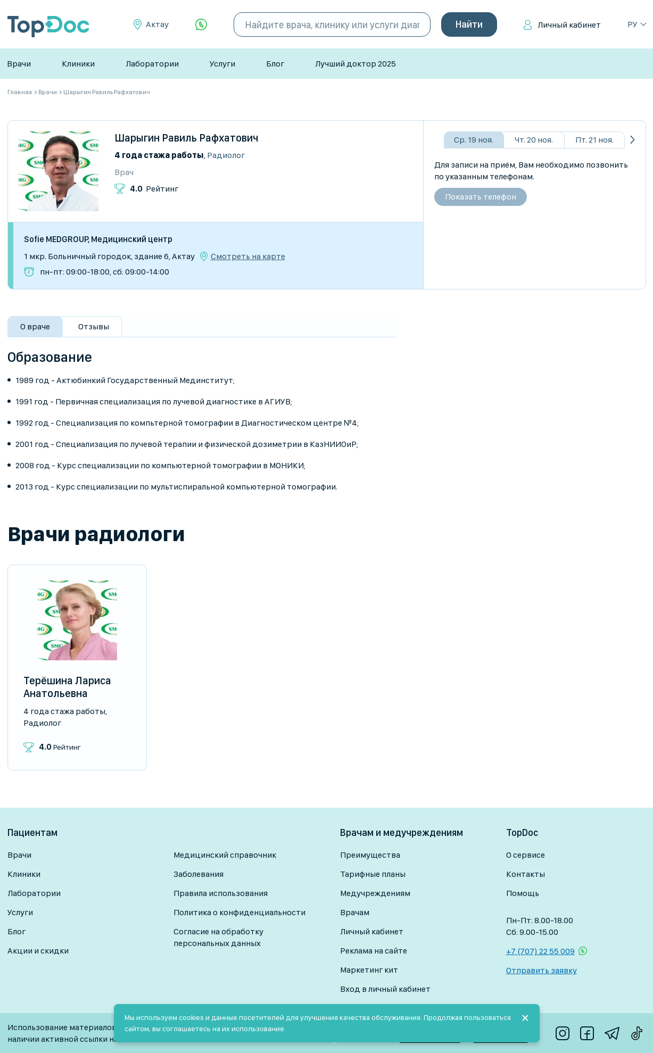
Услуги (222, 64)
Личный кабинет (569, 25)
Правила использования (220, 893)
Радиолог (226, 155)
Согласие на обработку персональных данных (218, 937)
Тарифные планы (373, 874)
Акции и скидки (38, 951)
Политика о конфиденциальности (239, 912)
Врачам (354, 912)
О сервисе (525, 855)
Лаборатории (152, 64)
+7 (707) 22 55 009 (540, 951)
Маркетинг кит (369, 970)
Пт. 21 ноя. (594, 140)
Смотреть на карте (248, 256)
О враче (35, 326)
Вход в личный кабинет (385, 989)
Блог (275, 64)
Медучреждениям (375, 893)
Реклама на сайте (373, 951)
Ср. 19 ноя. (473, 140)
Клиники (78, 64)
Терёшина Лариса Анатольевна (67, 687)
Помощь (522, 893)
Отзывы (93, 326)
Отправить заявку (541, 970)
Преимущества (370, 855)
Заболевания (198, 874)
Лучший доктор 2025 (355, 64)
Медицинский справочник (224, 855)
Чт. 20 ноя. (534, 140)
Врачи (19, 64)
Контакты (525, 874)
